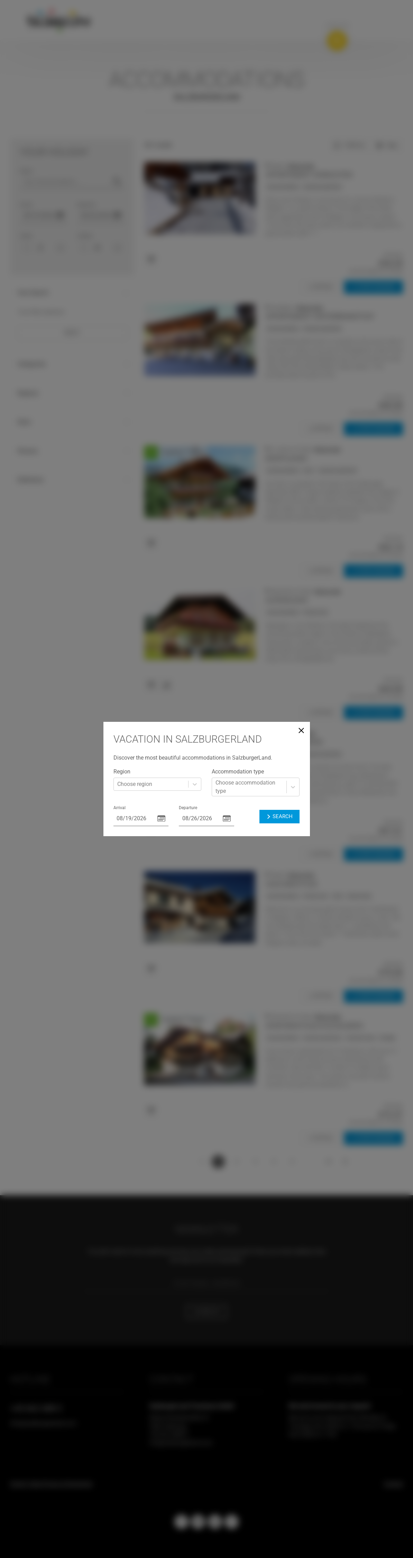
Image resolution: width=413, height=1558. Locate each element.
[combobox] (118, 784)
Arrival (119, 808)
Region (121, 772)
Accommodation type (238, 772)
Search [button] (279, 816)
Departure (188, 808)
